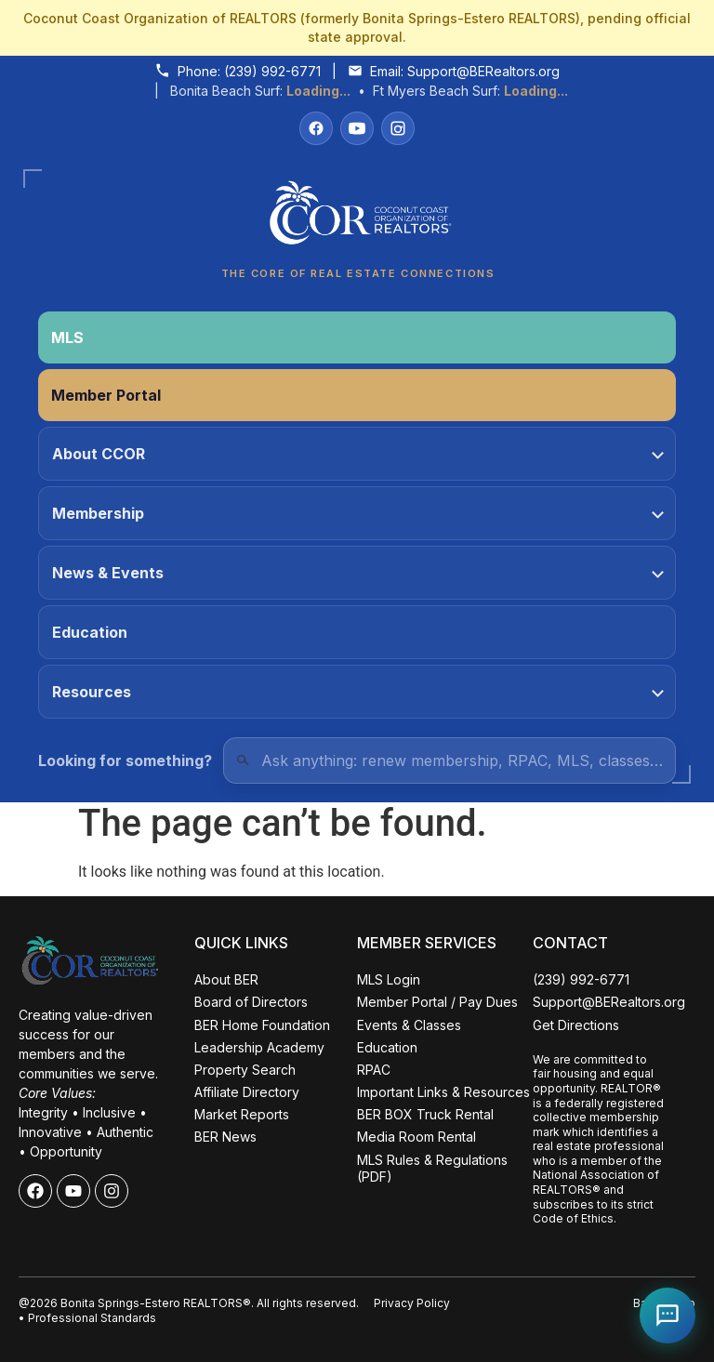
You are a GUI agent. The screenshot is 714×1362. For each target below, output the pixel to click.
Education (89, 632)
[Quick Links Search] (449, 760)
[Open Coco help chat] (667, 1315)
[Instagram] (398, 128)
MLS (67, 337)
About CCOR (358, 453)
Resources (358, 691)
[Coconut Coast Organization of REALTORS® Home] (357, 218)
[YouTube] (357, 128)
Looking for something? (125, 760)
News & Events (358, 572)
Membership (358, 513)
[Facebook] (316, 128)
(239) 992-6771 (272, 71)
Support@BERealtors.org (483, 71)
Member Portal (106, 395)
